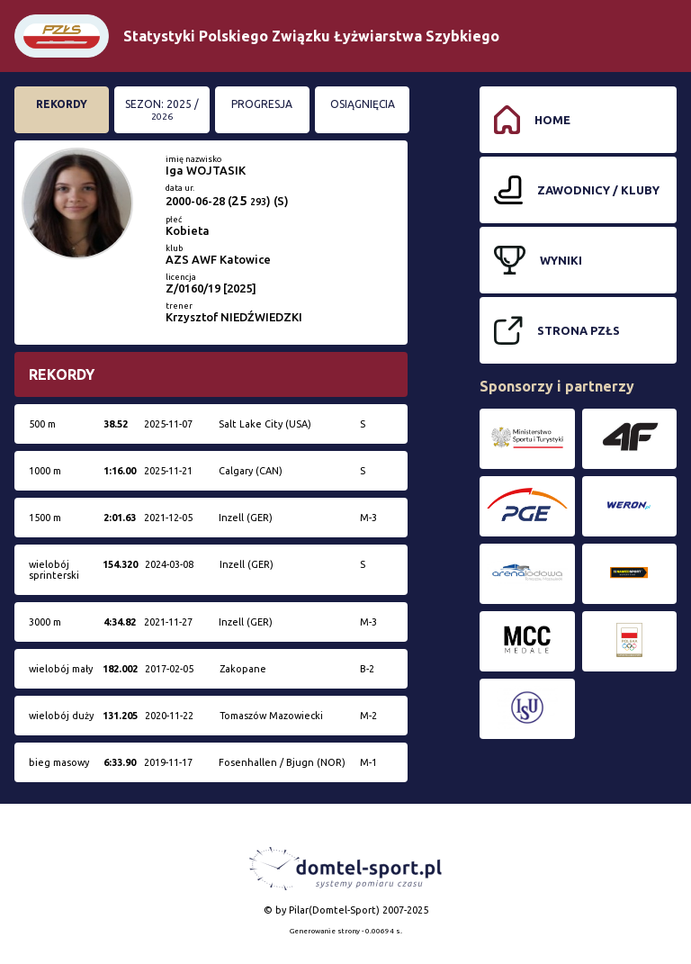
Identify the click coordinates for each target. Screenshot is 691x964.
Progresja (261, 104)
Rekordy (61, 104)
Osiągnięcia (362, 104)
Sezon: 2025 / (162, 110)
